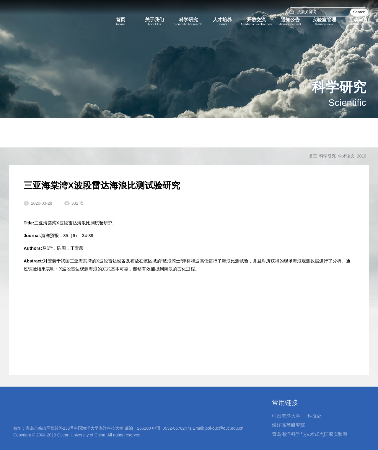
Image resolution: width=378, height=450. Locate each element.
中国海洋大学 (286, 415)
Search (359, 12)
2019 (361, 156)
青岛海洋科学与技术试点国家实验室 (310, 434)
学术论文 (346, 156)
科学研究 (327, 156)
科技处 (314, 415)
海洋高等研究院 (288, 425)
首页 (313, 156)
